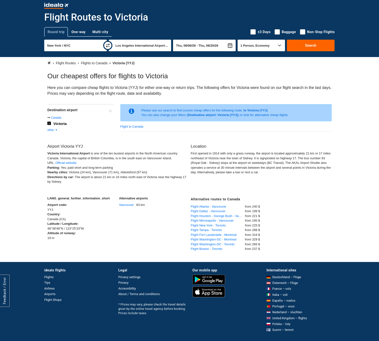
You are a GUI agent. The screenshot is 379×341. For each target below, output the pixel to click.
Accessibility (127, 288)
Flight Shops (53, 300)
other (52, 130)
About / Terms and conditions (139, 294)
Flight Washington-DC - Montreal (213, 239)
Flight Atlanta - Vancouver (208, 206)
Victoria (60, 124)
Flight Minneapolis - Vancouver (212, 220)
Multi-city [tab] (100, 32)
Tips (47, 282)
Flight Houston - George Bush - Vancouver (218, 216)
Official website (65, 163)
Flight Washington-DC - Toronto (212, 244)
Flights (49, 277)
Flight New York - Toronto (208, 225)
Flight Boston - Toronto (206, 249)
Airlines (49, 288)
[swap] (107, 45)
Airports (49, 294)
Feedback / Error (5, 290)
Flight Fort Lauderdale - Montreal (213, 235)
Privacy (123, 282)
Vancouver (126, 205)
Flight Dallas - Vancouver (208, 211)
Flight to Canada (131, 126)
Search (310, 45)
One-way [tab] (78, 32)
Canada (56, 117)
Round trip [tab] (56, 32)
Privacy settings (129, 277)
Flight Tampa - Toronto (206, 230)
